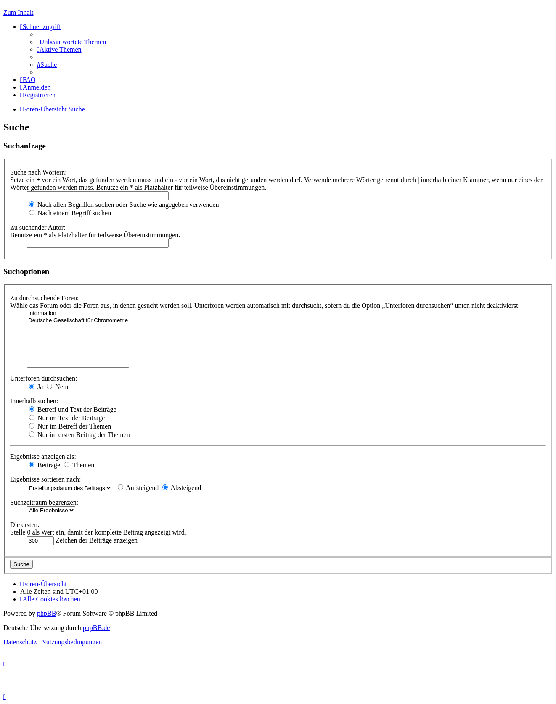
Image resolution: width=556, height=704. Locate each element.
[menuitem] (71, 41)
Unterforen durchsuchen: (43, 378)
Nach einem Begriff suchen (70, 213)
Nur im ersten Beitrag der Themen (79, 434)
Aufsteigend (138, 487)
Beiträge (44, 464)
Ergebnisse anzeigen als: (43, 456)
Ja (36, 386)
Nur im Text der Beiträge (67, 417)
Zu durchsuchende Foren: (44, 298)
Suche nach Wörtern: (38, 172)
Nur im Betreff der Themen (70, 426)
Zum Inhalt (18, 12)
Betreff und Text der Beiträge (72, 409)
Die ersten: (25, 524)
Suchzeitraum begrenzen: (44, 502)
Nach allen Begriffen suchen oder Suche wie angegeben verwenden (124, 204)
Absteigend (181, 487)
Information (78, 313)
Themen (79, 464)
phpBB (46, 613)
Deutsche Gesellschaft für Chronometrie (78, 320)
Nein (57, 386)
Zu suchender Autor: (38, 227)
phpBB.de (96, 627)
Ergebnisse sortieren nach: (45, 479)
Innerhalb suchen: (34, 401)
